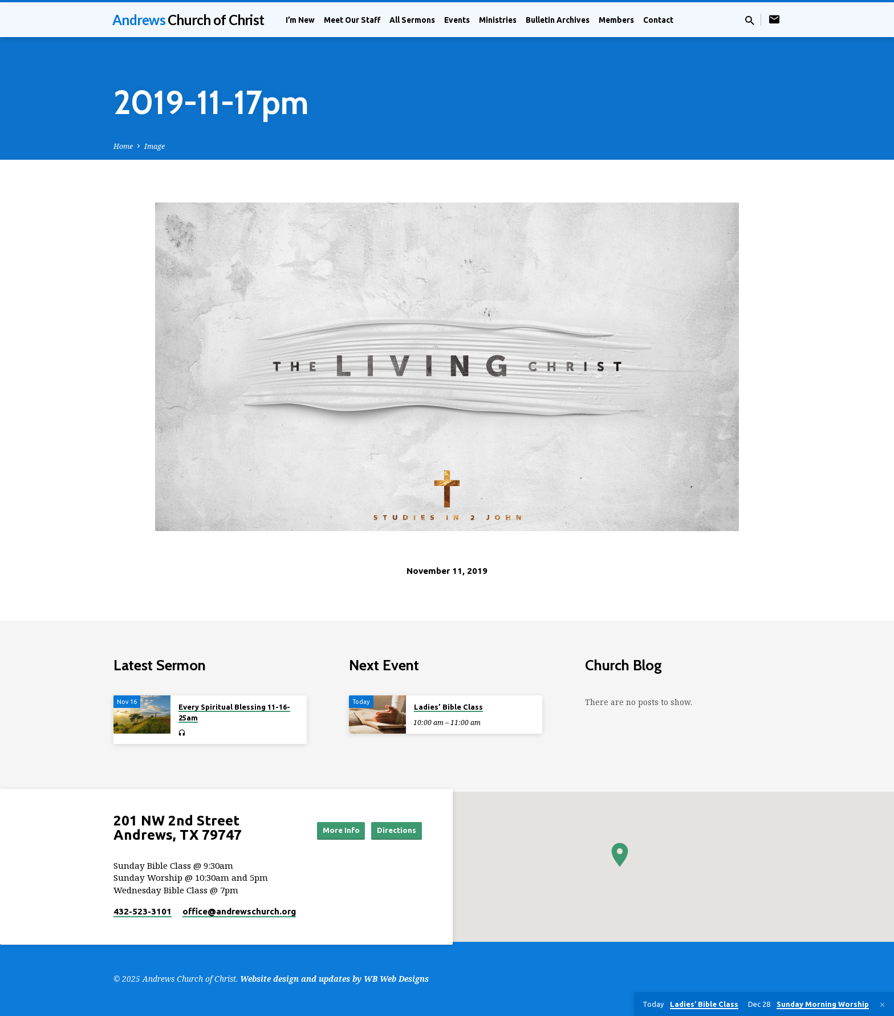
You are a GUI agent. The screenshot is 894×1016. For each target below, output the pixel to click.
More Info (329, 830)
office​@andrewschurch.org (239, 911)
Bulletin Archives (558, 20)
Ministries (498, 20)
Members (616, 20)
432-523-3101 (142, 911)
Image (154, 146)
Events (457, 20)
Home (123, 146)
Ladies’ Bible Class (448, 707)
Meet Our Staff (352, 20)
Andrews (188, 19)
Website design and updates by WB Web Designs (334, 978)
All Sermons (412, 20)
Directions (393, 830)
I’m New (300, 20)
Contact (658, 20)
